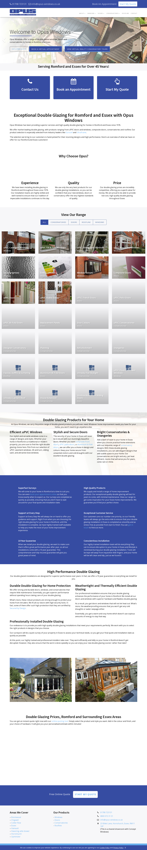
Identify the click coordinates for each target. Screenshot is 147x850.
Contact (134, 13)
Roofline (125, 13)
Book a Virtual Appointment (48, 49)
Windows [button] (91, 13)
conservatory (126, 445)
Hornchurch (16, 834)
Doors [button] (100, 13)
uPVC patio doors (66, 444)
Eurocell (69, 132)
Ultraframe (81, 132)
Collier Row (16, 823)
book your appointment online (43, 494)
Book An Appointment (104, 4)
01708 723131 (18, 4)
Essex (13, 826)
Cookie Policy (105, 848)
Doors (74, 222)
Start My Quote (128, 4)
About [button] (81, 13)
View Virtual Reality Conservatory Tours (90, 49)
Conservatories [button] (112, 13)
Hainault (15, 828)
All (44, 222)
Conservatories (58, 222)
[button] (4, 40)
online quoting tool (60, 721)
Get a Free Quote (20, 49)
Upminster (15, 837)
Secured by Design (18, 608)
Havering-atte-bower (20, 831)
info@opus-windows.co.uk (44, 4)
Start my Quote (85, 794)
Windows (99, 222)
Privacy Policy (118, 848)
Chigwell (14, 820)
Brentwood (16, 817)
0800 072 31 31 (106, 816)
